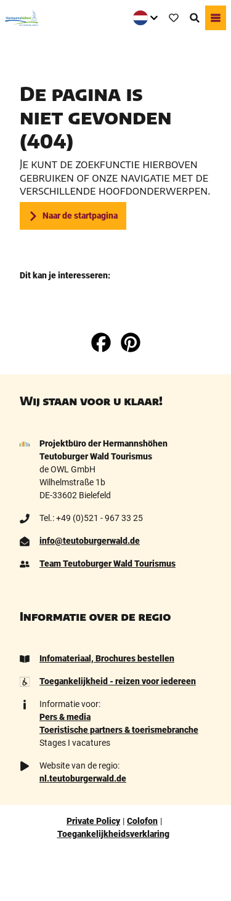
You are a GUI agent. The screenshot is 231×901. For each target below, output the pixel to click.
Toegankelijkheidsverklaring (113, 834)
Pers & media (65, 717)
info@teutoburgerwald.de (89, 541)
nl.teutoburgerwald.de (82, 778)
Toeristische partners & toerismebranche (118, 730)
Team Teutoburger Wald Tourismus (107, 563)
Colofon (142, 821)
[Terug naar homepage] (21, 18)
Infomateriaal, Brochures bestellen (106, 658)
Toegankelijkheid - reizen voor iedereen (117, 681)
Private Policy (93, 821)
